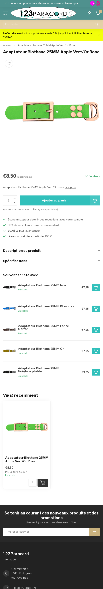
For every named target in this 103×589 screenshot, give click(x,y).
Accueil (7, 45)
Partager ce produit (45, 209)
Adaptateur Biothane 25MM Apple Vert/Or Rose (46, 45)
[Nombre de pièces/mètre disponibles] (33, 483)
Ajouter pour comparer (16, 209)
